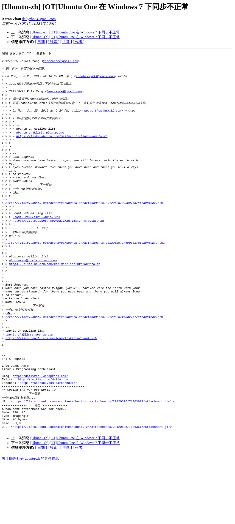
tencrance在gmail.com (60, 62)
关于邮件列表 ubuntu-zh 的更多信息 (30, 519)
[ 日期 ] (41, 42)
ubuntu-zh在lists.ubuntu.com (40, 142)
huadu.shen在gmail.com (102, 117)
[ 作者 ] (78, 42)
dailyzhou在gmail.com (39, 19)
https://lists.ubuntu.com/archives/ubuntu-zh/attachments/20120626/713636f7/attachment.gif (91, 488)
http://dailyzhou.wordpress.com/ (40, 429)
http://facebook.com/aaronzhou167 (48, 437)
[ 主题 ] (66, 42)
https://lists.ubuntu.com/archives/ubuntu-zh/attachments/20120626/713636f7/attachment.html (92, 458)
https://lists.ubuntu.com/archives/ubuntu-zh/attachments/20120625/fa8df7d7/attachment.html (85, 359)
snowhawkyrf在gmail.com (95, 79)
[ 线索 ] (53, 42)
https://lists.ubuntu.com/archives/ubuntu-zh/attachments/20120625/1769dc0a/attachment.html (85, 272)
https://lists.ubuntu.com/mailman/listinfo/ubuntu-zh (61, 147)
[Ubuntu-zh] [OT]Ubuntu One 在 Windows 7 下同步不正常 (75, 32)
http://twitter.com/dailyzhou (43, 433)
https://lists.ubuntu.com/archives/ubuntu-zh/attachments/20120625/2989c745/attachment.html (85, 226)
